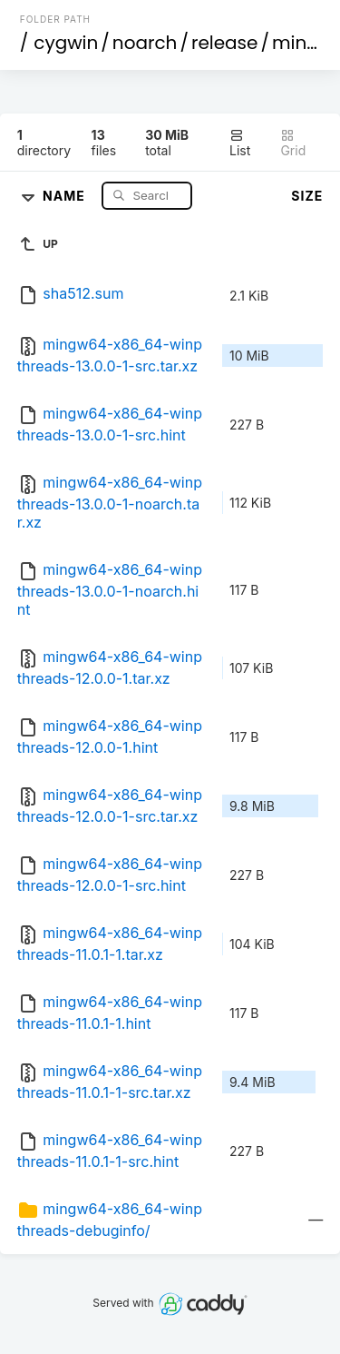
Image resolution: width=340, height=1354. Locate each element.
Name (66, 195)
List (239, 143)
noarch (145, 42)
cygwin (66, 42)
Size (307, 195)
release (224, 42)
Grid (293, 143)
